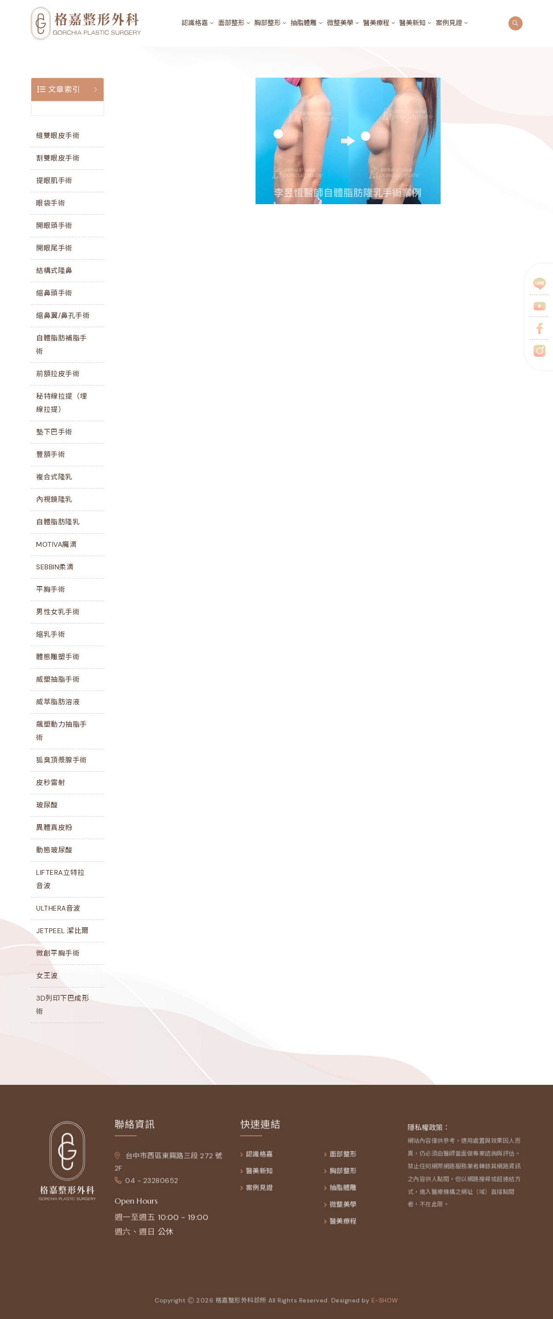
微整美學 (340, 23)
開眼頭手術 (54, 225)
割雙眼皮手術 (58, 158)
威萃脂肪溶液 (58, 701)
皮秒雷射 (50, 782)
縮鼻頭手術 (54, 293)
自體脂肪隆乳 (58, 522)
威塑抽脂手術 (58, 679)
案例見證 (449, 23)
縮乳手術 (50, 634)
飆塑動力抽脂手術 (61, 731)
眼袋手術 (50, 203)
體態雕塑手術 (58, 656)
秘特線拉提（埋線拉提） (61, 403)
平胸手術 (50, 589)
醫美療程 (376, 23)
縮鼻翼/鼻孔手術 (63, 315)
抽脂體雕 (303, 23)
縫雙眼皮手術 (58, 135)
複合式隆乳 (54, 477)
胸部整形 (267, 23)
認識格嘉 (195, 23)
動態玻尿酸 (54, 850)
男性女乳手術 (58, 612)
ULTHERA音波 (58, 908)
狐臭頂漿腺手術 (61, 760)
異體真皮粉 (54, 827)
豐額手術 (50, 454)
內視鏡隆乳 (54, 499)
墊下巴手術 (54, 432)
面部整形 (231, 23)
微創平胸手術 (58, 953)
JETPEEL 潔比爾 (62, 930)
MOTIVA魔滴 (56, 544)
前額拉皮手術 (58, 373)
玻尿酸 (47, 805)
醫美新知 (412, 23)
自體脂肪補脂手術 (61, 344)
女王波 (47, 975)
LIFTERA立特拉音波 (60, 879)
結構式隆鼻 (54, 270)
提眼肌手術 (54, 180)
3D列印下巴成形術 (62, 1005)
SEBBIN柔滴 (55, 567)
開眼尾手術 (54, 248)
